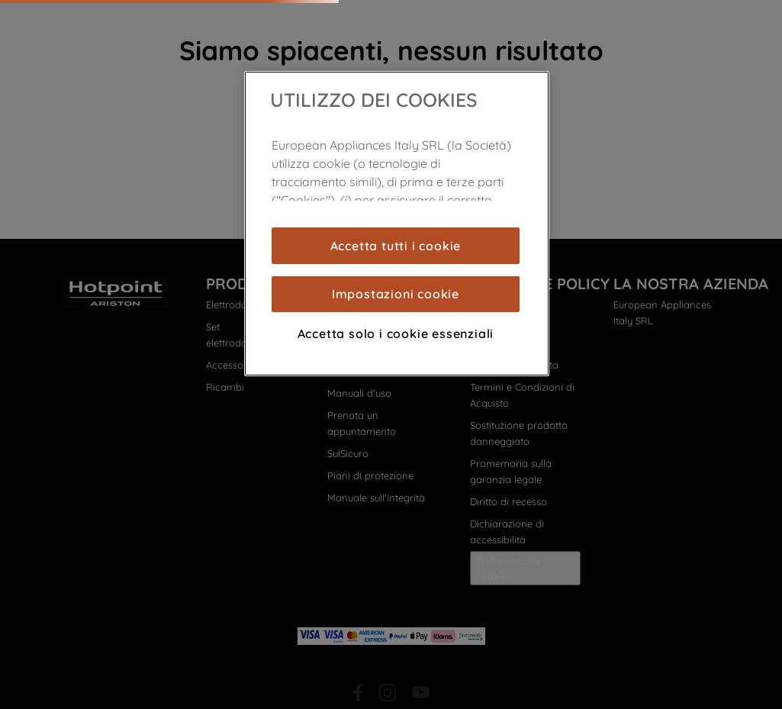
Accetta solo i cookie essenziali (396, 333)
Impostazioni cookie (395, 293)
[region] (396, 223)
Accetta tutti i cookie (396, 245)
